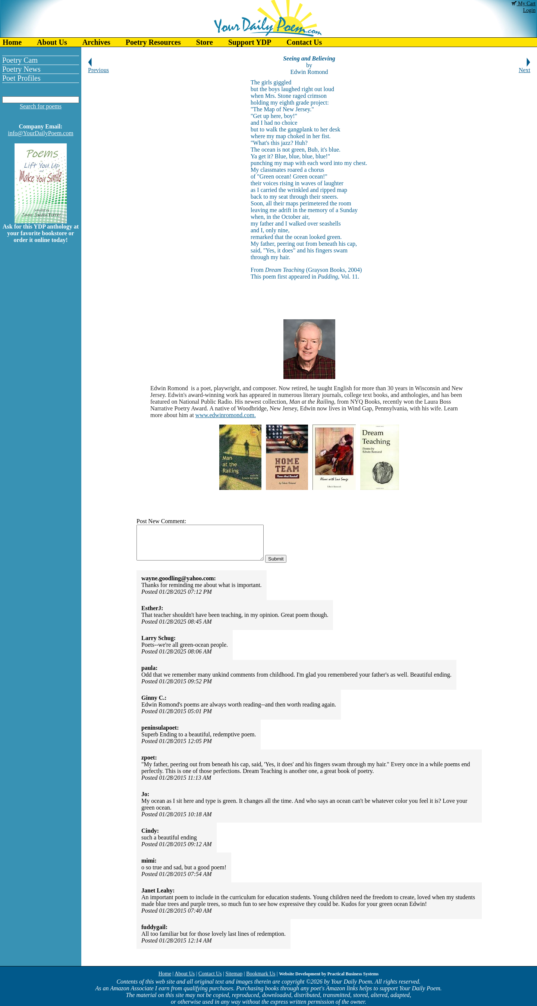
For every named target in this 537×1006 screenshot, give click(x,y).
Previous (98, 67)
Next (524, 67)
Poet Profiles (21, 78)
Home (12, 42)
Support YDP (249, 42)
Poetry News (21, 69)
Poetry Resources (153, 42)
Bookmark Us (260, 973)
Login (529, 10)
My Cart (524, 3)
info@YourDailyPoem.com (40, 133)
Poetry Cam (20, 60)
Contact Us (304, 42)
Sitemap (233, 973)
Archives (96, 42)
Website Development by (329, 973)
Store (204, 42)
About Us (52, 42)
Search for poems (41, 106)
